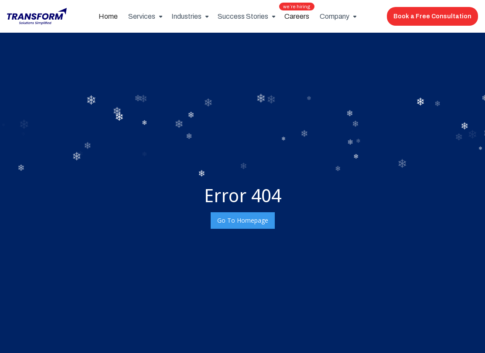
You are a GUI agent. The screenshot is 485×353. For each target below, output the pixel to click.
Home (108, 16)
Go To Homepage (242, 220)
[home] (37, 16)
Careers (296, 14)
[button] (144, 16)
